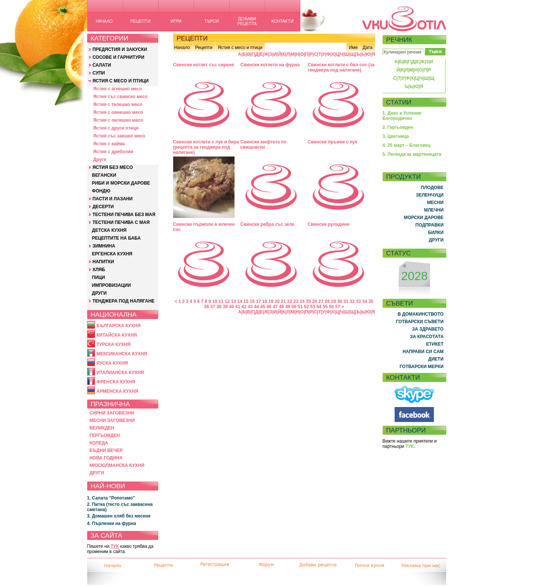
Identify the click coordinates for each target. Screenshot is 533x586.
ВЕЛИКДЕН (101, 428)
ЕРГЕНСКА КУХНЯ (112, 253)
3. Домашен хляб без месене (119, 516)
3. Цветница (396, 136)
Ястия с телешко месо (118, 104)
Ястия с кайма (109, 143)
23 (295, 301)
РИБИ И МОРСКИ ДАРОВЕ (121, 183)
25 (308, 301)
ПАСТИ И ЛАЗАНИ (112, 198)
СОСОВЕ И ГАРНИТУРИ (118, 57)
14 (239, 301)
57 (337, 306)
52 (306, 306)
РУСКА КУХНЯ (112, 363)
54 (318, 306)
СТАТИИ (398, 102)
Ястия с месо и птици (240, 47)
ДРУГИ (99, 293)
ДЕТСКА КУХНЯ (109, 230)
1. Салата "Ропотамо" (111, 498)
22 (289, 301)
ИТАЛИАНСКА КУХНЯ (120, 372)
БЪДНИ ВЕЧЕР (106, 450)
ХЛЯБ (98, 269)
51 (300, 306)
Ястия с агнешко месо (117, 88)
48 (281, 306)
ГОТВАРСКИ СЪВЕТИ (420, 321)
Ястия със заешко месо (119, 136)
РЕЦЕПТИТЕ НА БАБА (116, 238)
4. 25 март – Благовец (407, 145)
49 (287, 306)
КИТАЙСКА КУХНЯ (117, 335)
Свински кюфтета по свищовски (264, 144)
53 (312, 306)
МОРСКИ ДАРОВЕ (424, 217)
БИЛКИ (436, 232)
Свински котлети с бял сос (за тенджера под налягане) (341, 67)
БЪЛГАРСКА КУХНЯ (119, 325)
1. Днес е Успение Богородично (402, 115)
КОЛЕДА (98, 443)
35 (370, 301)
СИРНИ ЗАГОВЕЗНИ (111, 413)
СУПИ (98, 73)
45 (262, 306)
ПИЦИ (98, 277)
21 (283, 301)
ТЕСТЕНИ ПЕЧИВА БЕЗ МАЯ (123, 214)
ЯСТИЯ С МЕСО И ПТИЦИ (120, 81)
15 (245, 301)
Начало (182, 47)
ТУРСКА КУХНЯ (114, 344)
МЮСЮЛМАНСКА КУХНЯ (116, 465)
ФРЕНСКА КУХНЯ (116, 382)
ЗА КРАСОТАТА (427, 336)
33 (358, 301)
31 (345, 301)
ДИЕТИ (436, 359)
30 (339, 301)
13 (233, 301)
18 (264, 301)
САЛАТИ (101, 65)
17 (258, 301)
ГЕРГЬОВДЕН (104, 435)
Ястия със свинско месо (120, 96)
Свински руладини (329, 224)
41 (237, 306)
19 (271, 301)
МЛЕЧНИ (434, 210)
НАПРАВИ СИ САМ (423, 351)
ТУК (115, 546)
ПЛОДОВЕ (432, 187)
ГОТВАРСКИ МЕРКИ (421, 366)
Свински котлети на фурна (270, 64)
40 (231, 306)
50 (293, 306)
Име (353, 47)
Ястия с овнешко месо (118, 112)
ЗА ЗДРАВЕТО (428, 329)
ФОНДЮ (101, 191)
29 (333, 301)
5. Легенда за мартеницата (412, 154)
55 (325, 306)
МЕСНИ (435, 202)
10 (214, 301)
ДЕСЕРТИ (103, 206)
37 (212, 306)
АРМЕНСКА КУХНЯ (117, 391)
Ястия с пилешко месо (118, 120)
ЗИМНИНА (103, 246)
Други (99, 159)
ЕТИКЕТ (435, 344)
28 (327, 301)
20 (277, 301)
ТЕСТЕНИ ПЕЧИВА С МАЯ (121, 222)
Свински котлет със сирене (203, 64)
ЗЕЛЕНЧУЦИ (430, 195)
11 (220, 301)
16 (252, 301)
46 (268, 306)
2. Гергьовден (398, 127)
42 (243, 306)
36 (206, 306)
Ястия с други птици (115, 128)
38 (219, 306)
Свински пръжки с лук (333, 142)
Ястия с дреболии (113, 151)
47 (275, 306)
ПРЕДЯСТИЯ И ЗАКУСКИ (119, 49)
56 (331, 306)
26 (314, 301)
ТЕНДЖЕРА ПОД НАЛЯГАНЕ (123, 301)
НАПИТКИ (103, 261)
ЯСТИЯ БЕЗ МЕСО (112, 167)
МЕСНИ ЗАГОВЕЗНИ (112, 420)
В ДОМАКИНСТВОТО (421, 314)
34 (364, 301)
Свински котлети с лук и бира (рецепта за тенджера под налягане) (206, 147)
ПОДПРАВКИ (430, 225)
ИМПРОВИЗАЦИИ (111, 285)
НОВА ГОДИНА (105, 458)
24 (302, 301)
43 (250, 306)
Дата (367, 47)
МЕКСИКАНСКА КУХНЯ (122, 353)
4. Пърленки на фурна (111, 523)
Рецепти (203, 47)
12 (227, 301)
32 (352, 301)
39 (225, 306)
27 (320, 301)
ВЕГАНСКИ (104, 175)
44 (256, 306)
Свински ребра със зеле (268, 224)
